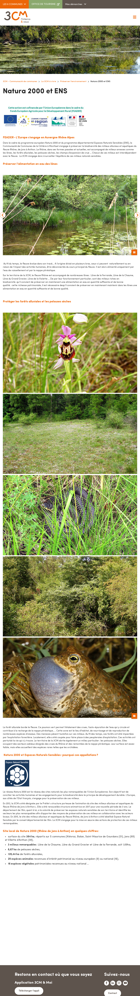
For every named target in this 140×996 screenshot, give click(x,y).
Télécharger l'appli (28, 990)
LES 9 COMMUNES (13, 4)
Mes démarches (74, 4)
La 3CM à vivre (48, 81)
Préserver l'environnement (73, 81)
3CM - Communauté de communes (20, 81)
